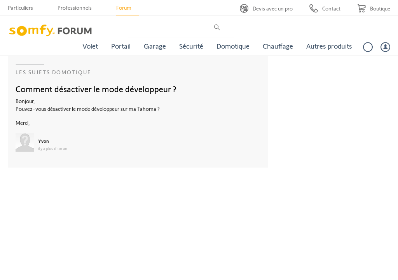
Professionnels (75, 7)
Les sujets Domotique (53, 72)
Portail (121, 46)
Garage (155, 46)
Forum (123, 7)
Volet (90, 46)
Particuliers (20, 7)
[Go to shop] (373, 8)
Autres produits (329, 46)
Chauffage (278, 46)
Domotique (233, 46)
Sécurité (191, 46)
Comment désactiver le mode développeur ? (96, 89)
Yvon (43, 141)
